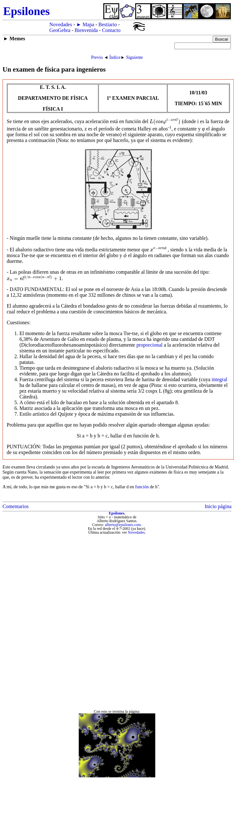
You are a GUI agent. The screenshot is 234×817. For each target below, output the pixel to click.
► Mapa (85, 24)
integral (219, 379)
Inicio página (218, 506)
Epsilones (116, 513)
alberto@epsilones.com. (123, 524)
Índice (115, 57)
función (142, 486)
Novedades (60, 24)
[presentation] (165, 121)
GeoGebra (59, 30)
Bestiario (108, 24)
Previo (97, 57)
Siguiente (134, 57)
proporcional (149, 345)
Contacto (111, 30)
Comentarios (16, 506)
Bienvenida (86, 30)
